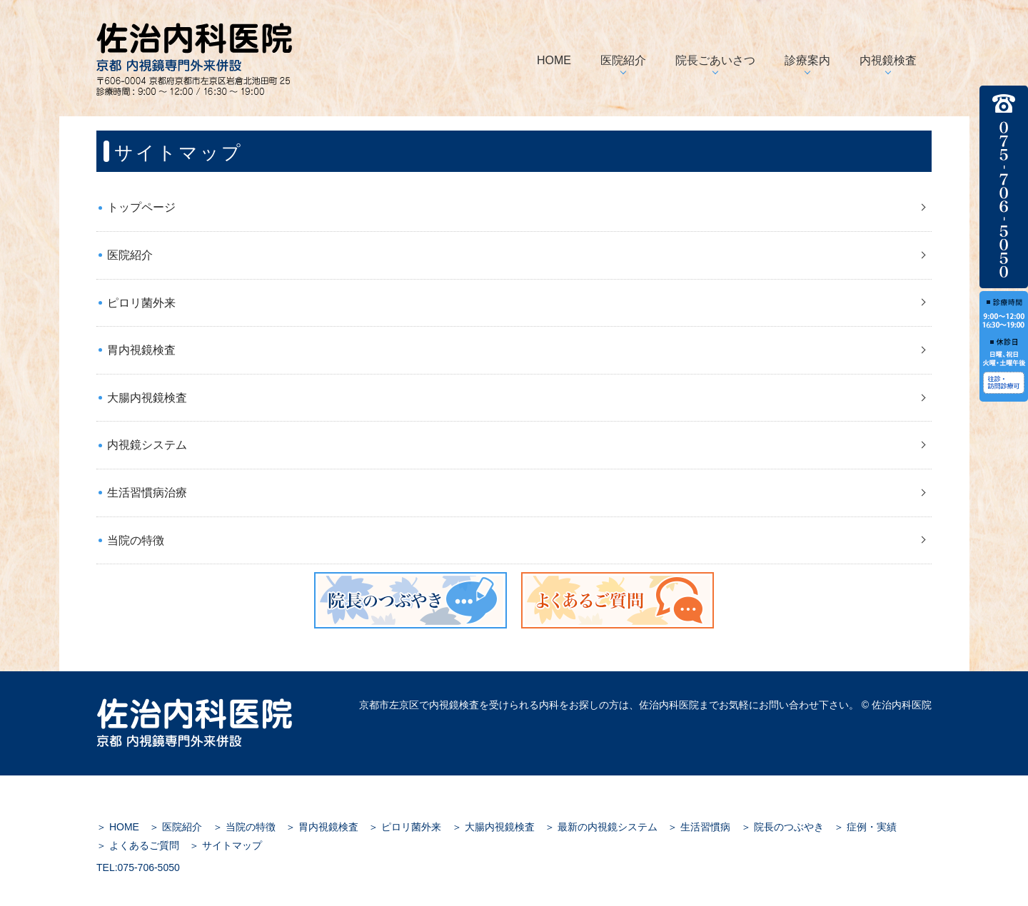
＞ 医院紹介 (175, 827)
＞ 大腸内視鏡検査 (493, 827)
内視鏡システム (147, 445)
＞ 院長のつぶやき (782, 827)
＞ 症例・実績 (865, 827)
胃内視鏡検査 (141, 350)
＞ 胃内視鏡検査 (322, 827)
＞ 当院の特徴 (244, 827)
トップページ (141, 207)
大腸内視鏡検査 (147, 398)
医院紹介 (130, 255)
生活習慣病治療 (147, 493)
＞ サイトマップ (225, 845)
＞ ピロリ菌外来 (404, 827)
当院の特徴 (135, 540)
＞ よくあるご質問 (137, 845)
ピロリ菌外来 (141, 303)
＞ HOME (117, 827)
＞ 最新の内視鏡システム (601, 827)
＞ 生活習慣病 (698, 827)
